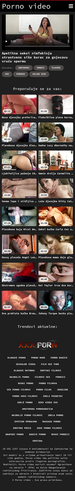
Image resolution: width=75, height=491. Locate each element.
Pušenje (20, 74)
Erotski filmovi (50, 370)
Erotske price (22, 428)
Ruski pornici (60, 434)
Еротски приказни (26, 421)
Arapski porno (15, 434)
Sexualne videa (25, 364)
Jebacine (62, 389)
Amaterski (23, 67)
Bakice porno (37, 434)
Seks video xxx (48, 402)
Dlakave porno (17, 357)
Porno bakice (59, 357)
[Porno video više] (71, 6)
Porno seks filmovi (25, 396)
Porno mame (38, 357)
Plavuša (56, 67)
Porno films (43, 389)
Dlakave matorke (24, 370)
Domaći (40, 67)
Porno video (23, 480)
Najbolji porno (19, 377)
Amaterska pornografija (37, 408)
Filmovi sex (42, 377)
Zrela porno (55, 415)
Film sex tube (50, 364)
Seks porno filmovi (49, 428)
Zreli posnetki (53, 396)
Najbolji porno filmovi (27, 415)
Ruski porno (25, 383)
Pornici (60, 377)
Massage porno (51, 421)
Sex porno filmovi (18, 389)
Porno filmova (48, 383)
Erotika (37, 440)
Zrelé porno (25, 402)
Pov (7, 74)
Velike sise (39, 74)
